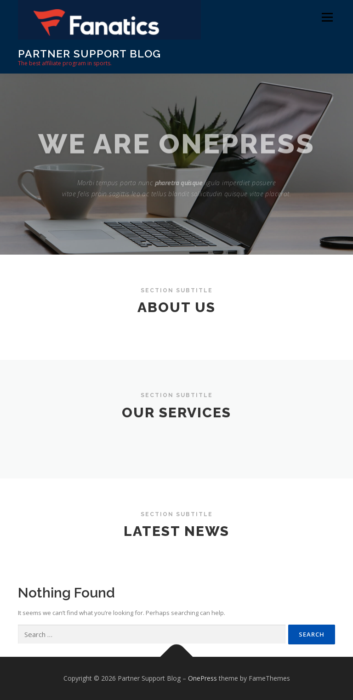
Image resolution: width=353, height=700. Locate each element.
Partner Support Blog (89, 53)
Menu (327, 17)
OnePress (202, 678)
